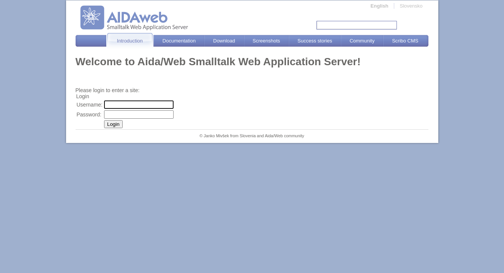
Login (113, 124)
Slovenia (248, 135)
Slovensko (411, 6)
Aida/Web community (284, 135)
